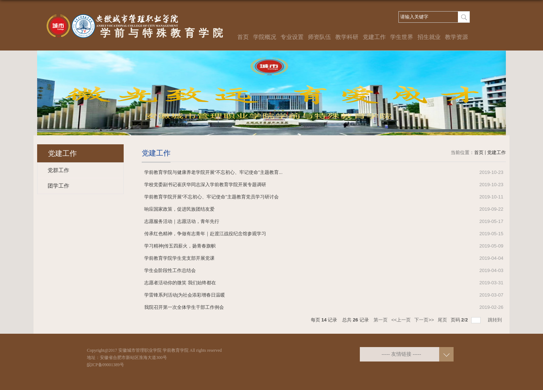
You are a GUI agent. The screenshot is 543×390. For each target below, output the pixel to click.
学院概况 (264, 37)
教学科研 (346, 37)
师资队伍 (319, 37)
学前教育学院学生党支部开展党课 (179, 258)
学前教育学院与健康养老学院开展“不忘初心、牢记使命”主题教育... (213, 172)
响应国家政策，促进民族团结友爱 (179, 209)
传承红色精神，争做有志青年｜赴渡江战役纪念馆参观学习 (205, 233)
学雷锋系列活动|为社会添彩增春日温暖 (184, 295)
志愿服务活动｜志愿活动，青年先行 (181, 221)
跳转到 (495, 320)
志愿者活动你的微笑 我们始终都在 (180, 282)
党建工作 (374, 37)
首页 (243, 37)
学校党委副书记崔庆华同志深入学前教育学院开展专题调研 (205, 184)
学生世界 (401, 37)
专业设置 (292, 37)
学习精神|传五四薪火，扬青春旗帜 (180, 246)
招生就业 (429, 37)
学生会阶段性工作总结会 (170, 270)
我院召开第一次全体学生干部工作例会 (184, 307)
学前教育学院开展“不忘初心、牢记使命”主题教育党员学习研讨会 (211, 197)
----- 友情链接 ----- (401, 354)
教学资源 (456, 37)
